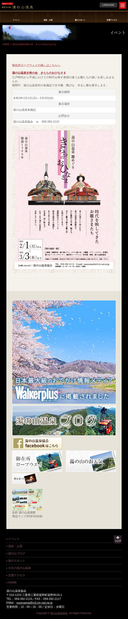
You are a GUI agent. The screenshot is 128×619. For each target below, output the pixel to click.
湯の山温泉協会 (59, 613)
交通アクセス (112, 17)
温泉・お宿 (48, 17)
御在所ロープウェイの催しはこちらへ (36, 65)
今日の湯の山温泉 (19, 567)
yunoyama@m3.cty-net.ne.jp (34, 602)
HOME (5, 44)
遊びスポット (80, 17)
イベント (16, 17)
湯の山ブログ (16, 553)
